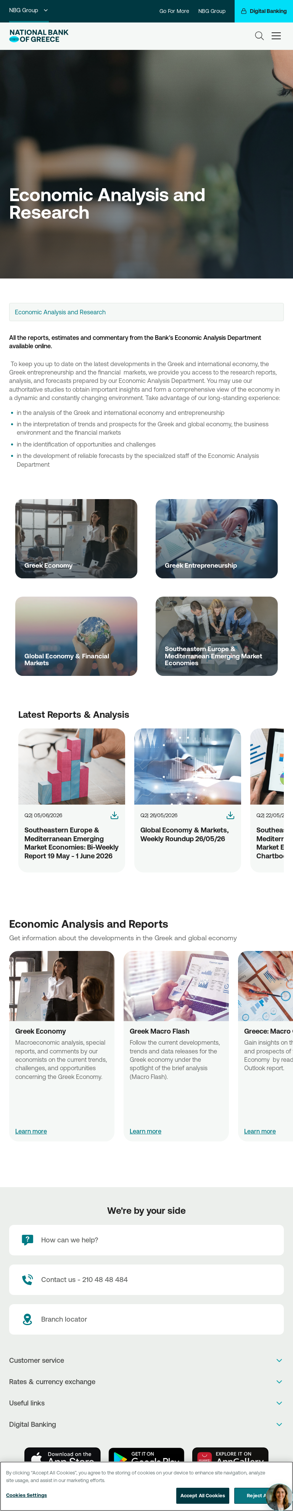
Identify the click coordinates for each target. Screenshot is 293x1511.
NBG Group (29, 10)
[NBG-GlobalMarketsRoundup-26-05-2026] (230, 815)
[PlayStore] (146, 1459)
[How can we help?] (146, 1240)
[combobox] (146, 312)
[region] (146, 1486)
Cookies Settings (26, 1495)
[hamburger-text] (276, 36)
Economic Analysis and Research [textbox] (60, 312)
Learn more (31, 1131)
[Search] (259, 36)
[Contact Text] (146, 1280)
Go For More (174, 11)
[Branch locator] (146, 1319)
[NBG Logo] (39, 36)
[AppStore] (62, 1459)
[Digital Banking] (264, 11)
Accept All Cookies (202, 1495)
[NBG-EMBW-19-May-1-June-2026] (114, 815)
